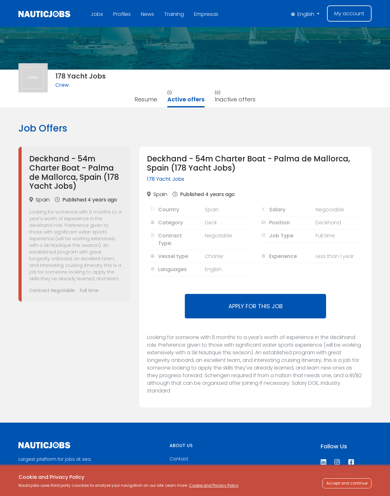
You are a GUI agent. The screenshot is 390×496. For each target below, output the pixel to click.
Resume (146, 99)
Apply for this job (255, 306)
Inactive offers (235, 99)
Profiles (122, 14)
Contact (179, 459)
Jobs (97, 14)
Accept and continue (346, 483)
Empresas (206, 14)
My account (349, 13)
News (147, 14)
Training (174, 14)
